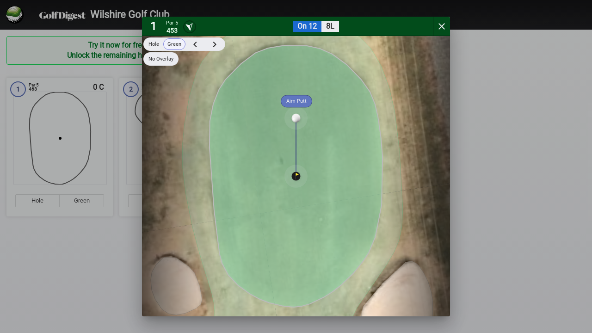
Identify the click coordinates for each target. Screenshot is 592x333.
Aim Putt (296, 101)
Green (174, 44)
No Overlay (160, 59)
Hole (153, 44)
